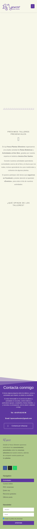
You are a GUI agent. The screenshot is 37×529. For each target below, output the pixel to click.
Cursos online (8, 477)
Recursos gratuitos (9, 487)
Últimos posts (7, 491)
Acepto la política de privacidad (13, 512)
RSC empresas (8, 480)
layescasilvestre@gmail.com (21, 412)
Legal (6, 527)
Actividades (7, 474)
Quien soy (6, 484)
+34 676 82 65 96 (20, 406)
